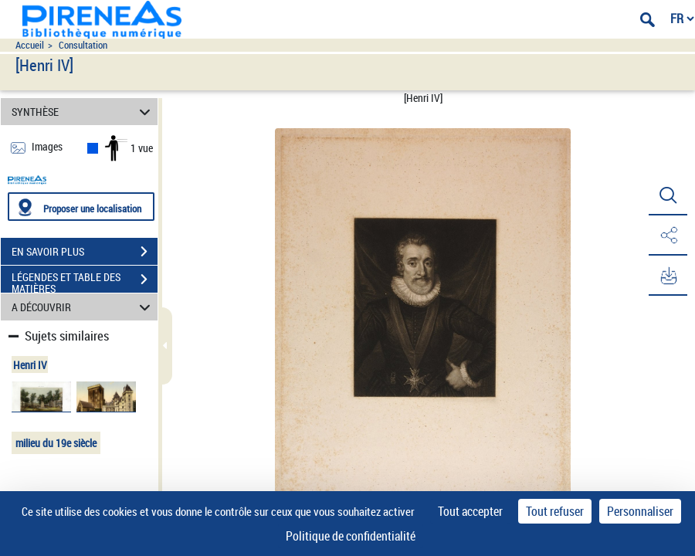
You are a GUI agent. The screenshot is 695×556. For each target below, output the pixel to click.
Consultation (83, 45)
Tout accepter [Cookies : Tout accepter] (470, 511)
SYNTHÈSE (83, 111)
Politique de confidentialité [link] (350, 535)
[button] (668, 195)
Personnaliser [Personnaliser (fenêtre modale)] (640, 511)
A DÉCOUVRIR (83, 306)
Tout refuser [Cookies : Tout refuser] (555, 511)
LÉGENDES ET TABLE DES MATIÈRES (85, 281)
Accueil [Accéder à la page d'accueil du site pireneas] (29, 45)
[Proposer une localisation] (81, 206)
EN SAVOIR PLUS (85, 252)
